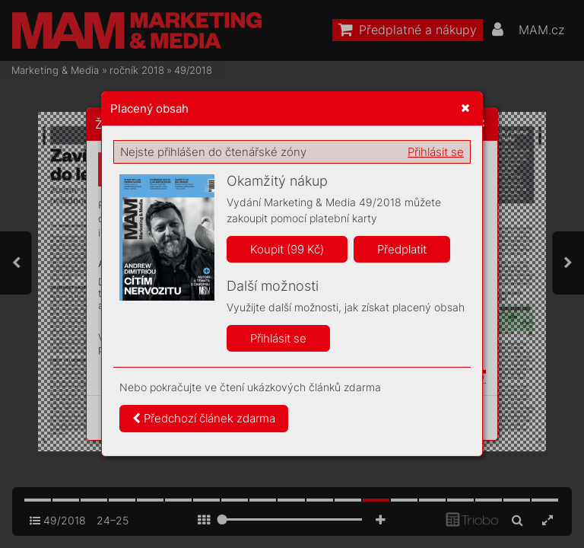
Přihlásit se (436, 152)
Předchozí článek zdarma (203, 418)
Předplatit (402, 249)
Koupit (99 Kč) (287, 249)
